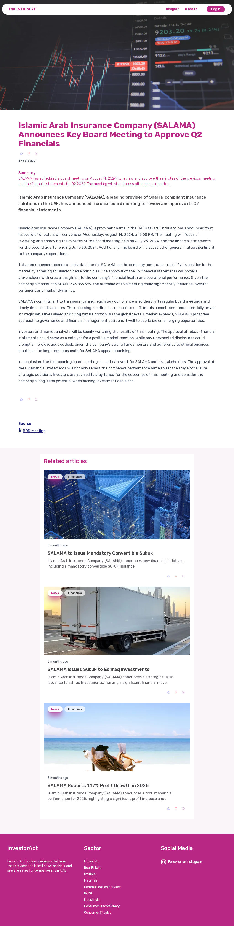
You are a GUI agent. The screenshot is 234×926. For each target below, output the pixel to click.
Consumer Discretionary (102, 906)
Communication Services (102, 887)
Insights (172, 9)
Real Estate (92, 868)
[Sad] (36, 153)
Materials (91, 881)
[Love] (29, 153)
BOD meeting (32, 431)
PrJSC (88, 893)
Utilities (90, 874)
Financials (91, 861)
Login (215, 9)
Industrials (91, 900)
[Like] (21, 153)
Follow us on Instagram (185, 862)
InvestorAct (22, 9)
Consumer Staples (97, 913)
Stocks (191, 9)
